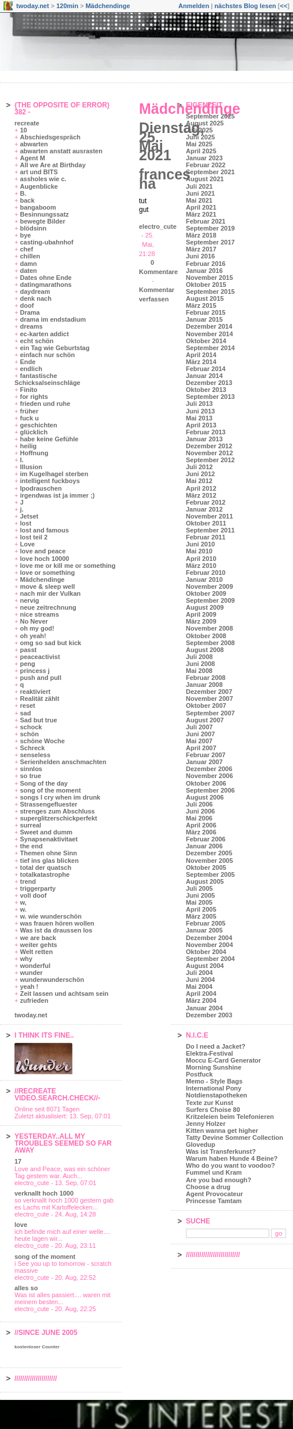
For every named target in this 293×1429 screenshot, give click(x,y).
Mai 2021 (199, 200)
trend (28, 881)
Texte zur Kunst (209, 1102)
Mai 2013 (199, 418)
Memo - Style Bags (214, 1081)
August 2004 (205, 965)
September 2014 (210, 347)
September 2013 (210, 396)
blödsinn (33, 228)
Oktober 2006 (206, 783)
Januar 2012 (204, 509)
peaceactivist (40, 656)
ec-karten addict (44, 333)
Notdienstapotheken (216, 1095)
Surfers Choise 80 (213, 1109)
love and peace (42, 551)
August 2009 (205, 607)
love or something (47, 572)
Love (27, 544)
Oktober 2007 (206, 705)
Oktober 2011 (206, 523)
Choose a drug (208, 1186)
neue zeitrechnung (48, 607)
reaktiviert (35, 691)
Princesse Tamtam (213, 1200)
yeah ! (29, 986)
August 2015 (205, 298)
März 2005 (201, 916)
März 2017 (201, 249)
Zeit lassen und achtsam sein (64, 993)
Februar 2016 (205, 263)
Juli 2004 (199, 972)
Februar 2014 (205, 368)
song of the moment (50, 790)
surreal (30, 825)
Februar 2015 (205, 312)
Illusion (31, 466)
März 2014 (201, 361)
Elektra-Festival (209, 1053)
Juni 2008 (200, 663)
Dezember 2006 (209, 768)
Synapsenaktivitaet (49, 839)
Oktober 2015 (206, 284)
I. (21, 459)
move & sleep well (47, 586)
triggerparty (38, 888)
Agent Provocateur (214, 1193)
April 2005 (201, 909)
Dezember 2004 (209, 937)
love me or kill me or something (67, 565)
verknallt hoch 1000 (44, 1193)
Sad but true (38, 720)
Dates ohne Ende (45, 277)
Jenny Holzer (205, 1123)
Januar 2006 (204, 846)
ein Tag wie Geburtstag (54, 347)
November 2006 (209, 775)
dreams (31, 326)
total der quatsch (45, 867)
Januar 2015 (204, 319)
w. (23, 909)
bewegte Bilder (42, 221)
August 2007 (205, 720)
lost (25, 523)
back (27, 200)
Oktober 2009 (206, 593)
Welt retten (36, 951)
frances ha (165, 179)
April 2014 (201, 354)
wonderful (35, 965)
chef (26, 249)
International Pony (213, 1088)
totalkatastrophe (44, 874)
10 (23, 130)
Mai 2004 (199, 986)
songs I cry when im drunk (60, 797)
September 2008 (210, 642)
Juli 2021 (199, 186)
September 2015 (210, 291)
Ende (27, 361)
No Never (33, 621)
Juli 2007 (199, 727)
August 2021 (205, 178)
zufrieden (34, 1000)
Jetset (29, 516)
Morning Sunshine (213, 1067)
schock (31, 727)
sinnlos (31, 768)
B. (23, 193)
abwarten (33, 144)
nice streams (39, 614)
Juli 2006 (199, 804)
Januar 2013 (204, 438)
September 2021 (210, 171)
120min (67, 5)
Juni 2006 (200, 811)
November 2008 (209, 628)
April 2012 (201, 488)
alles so (26, 1287)
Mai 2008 (199, 670)
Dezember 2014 (209, 326)
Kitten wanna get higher (222, 1130)
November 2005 (209, 860)
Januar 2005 (204, 930)
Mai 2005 (199, 902)
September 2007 (210, 713)
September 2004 (210, 958)
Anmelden (193, 5)
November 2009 (209, 586)
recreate (26, 123)
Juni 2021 (200, 193)
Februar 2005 (205, 923)
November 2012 (209, 452)
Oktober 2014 (206, 340)
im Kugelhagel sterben (54, 473)
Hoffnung (34, 452)
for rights (33, 396)
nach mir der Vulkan (50, 593)
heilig (28, 445)
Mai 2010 (199, 551)
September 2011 (210, 530)
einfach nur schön (47, 354)
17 (17, 1161)
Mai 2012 (199, 480)
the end (31, 846)
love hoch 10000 (44, 558)
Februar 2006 (205, 839)
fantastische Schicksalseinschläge (47, 379)
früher (29, 411)
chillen (30, 256)
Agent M (32, 157)
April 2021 (201, 207)
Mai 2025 (199, 144)
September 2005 (210, 874)
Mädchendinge (108, 5)
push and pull (40, 677)
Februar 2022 (205, 164)
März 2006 (201, 832)
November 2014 (209, 333)
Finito (28, 389)
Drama (29, 312)
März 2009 (201, 621)
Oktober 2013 (206, 389)
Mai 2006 (199, 818)
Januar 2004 (204, 1008)
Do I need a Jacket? (216, 1046)
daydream (35, 291)
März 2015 (201, 305)
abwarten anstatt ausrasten (61, 150)
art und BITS (38, 171)
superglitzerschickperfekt (58, 818)
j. (21, 509)
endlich (31, 368)
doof (27, 305)
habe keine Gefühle (49, 438)
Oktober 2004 (206, 951)
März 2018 (201, 235)
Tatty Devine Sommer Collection (234, 1137)
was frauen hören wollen (57, 923)
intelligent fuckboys (49, 480)
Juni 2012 (200, 473)
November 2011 (209, 516)
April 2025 (201, 150)
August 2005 (205, 881)
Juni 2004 (200, 979)
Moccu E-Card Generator (223, 1060)
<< (283, 5)
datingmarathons (45, 284)
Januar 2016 (204, 270)
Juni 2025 (200, 137)
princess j (34, 670)
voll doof (33, 895)
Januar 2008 (204, 684)
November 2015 (209, 277)
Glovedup (200, 1144)
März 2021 (201, 214)
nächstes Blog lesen (245, 5)
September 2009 (210, 600)
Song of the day (44, 783)
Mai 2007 (199, 740)
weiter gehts (38, 944)
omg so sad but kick (50, 642)
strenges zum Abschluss (57, 811)
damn (28, 263)
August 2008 (205, 649)
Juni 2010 (200, 544)
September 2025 (210, 116)
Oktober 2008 (206, 635)
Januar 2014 (204, 375)
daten (28, 270)
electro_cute (158, 226)
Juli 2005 (199, 888)
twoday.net (32, 5)
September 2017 (210, 242)
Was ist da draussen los (56, 930)
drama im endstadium (53, 319)
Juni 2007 (200, 733)
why (26, 958)
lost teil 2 (33, 537)
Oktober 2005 (206, 867)
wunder (31, 972)
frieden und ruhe (45, 403)
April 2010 (201, 558)
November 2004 (209, 944)
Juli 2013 (199, 403)
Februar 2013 (205, 432)
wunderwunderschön (52, 979)
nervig (29, 600)
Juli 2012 (199, 466)
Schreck (32, 747)
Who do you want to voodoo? (230, 1165)
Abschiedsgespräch (50, 137)
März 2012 (201, 495)
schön (29, 733)
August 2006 (205, 797)
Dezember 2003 (209, 1015)
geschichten (38, 425)
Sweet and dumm (46, 832)
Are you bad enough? (218, 1179)
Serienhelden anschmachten (63, 761)
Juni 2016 (200, 256)
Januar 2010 (204, 579)
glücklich (33, 432)
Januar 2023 (204, 157)
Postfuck (199, 1074)
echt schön (36, 340)
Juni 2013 (200, 411)
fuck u (29, 418)
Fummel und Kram (214, 1172)
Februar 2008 (205, 677)
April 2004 (201, 993)
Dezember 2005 (209, 853)
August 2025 (205, 123)
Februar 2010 (205, 572)
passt (28, 649)
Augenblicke (38, 186)
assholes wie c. (43, 178)
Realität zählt (39, 698)
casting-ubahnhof (46, 242)
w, (23, 902)
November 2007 (209, 698)
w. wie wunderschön (51, 916)
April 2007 (201, 747)
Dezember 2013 (209, 382)
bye (25, 235)
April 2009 (201, 614)
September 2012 (210, 459)
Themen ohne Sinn (48, 853)
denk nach (35, 298)
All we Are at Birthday (52, 164)
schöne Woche (42, 740)
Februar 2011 (205, 537)
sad (25, 713)
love (20, 1224)
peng (27, 663)
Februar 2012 (205, 502)
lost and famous (44, 530)
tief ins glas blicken (49, 860)
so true (30, 775)
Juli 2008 (199, 656)
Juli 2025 (199, 130)
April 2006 (201, 825)
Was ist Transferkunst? (221, 1151)
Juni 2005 (200, 895)
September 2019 (210, 228)
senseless (35, 754)
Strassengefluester (48, 804)
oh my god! (37, 628)
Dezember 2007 (209, 691)
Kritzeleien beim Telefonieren (230, 1116)
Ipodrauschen (40, 488)
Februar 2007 (205, 754)
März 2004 (201, 1000)
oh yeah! (33, 635)
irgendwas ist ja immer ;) (57, 495)
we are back (38, 937)
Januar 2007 (204, 761)
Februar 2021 (205, 221)
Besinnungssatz (44, 214)
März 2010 (201, 565)
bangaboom (38, 207)
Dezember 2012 (209, 445)
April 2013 (201, 425)
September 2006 (210, 790)
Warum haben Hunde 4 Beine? (232, 1158)
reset (27, 705)
